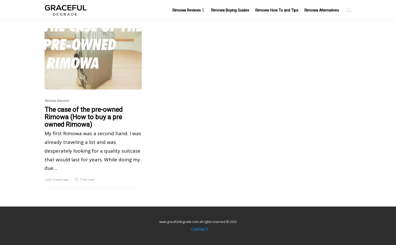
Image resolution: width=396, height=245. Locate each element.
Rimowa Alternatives (321, 10)
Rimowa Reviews (186, 10)
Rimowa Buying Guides (230, 10)
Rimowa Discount (57, 101)
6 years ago (61, 179)
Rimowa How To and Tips (276, 10)
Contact (199, 229)
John (48, 179)
